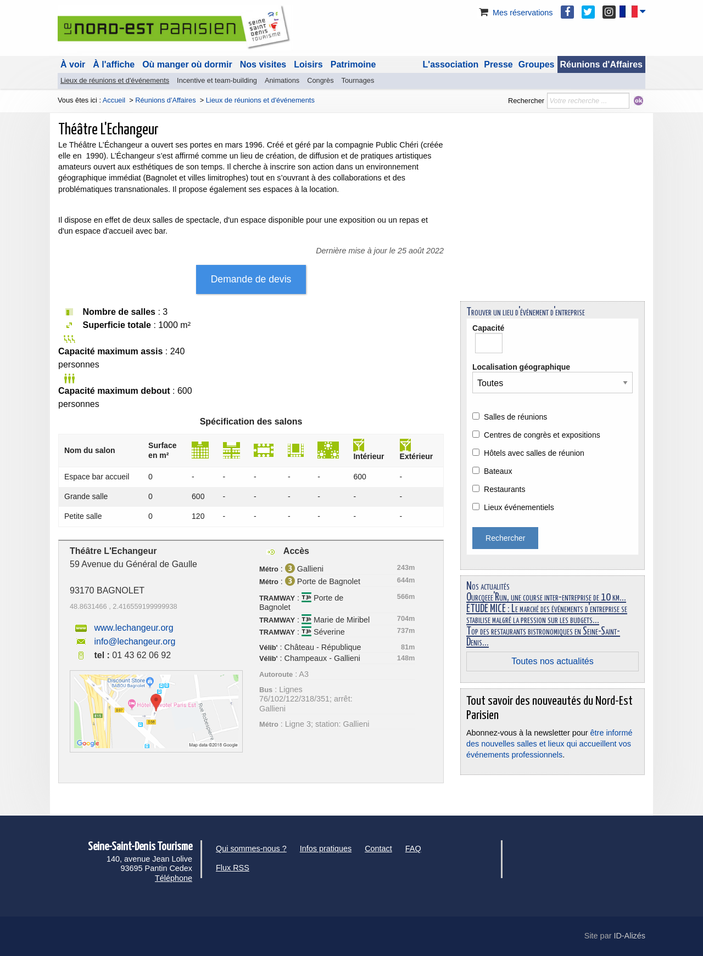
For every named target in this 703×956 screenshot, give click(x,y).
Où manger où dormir (187, 64)
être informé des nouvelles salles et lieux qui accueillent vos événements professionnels (549, 743)
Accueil (114, 100)
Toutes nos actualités (552, 661)
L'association (451, 64)
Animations (282, 80)
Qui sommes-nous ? (251, 848)
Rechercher (526, 101)
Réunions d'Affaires (601, 64)
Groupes (536, 64)
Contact (378, 848)
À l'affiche (114, 64)
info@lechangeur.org (134, 641)
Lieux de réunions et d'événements (114, 80)
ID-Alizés (629, 935)
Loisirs (308, 64)
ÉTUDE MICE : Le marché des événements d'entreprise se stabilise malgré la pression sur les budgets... (546, 614)
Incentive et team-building (217, 80)
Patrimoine (353, 64)
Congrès (320, 80)
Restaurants (504, 489)
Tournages (358, 80)
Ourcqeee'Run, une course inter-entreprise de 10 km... (546, 597)
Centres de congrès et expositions (542, 435)
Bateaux (498, 471)
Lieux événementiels (519, 507)
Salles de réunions (515, 416)
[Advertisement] (552, 216)
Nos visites (263, 64)
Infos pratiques (326, 848)
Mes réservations (515, 12)
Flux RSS (232, 867)
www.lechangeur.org (133, 627)
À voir (72, 64)
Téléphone (173, 878)
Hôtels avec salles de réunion (534, 453)
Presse (498, 64)
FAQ (413, 848)
